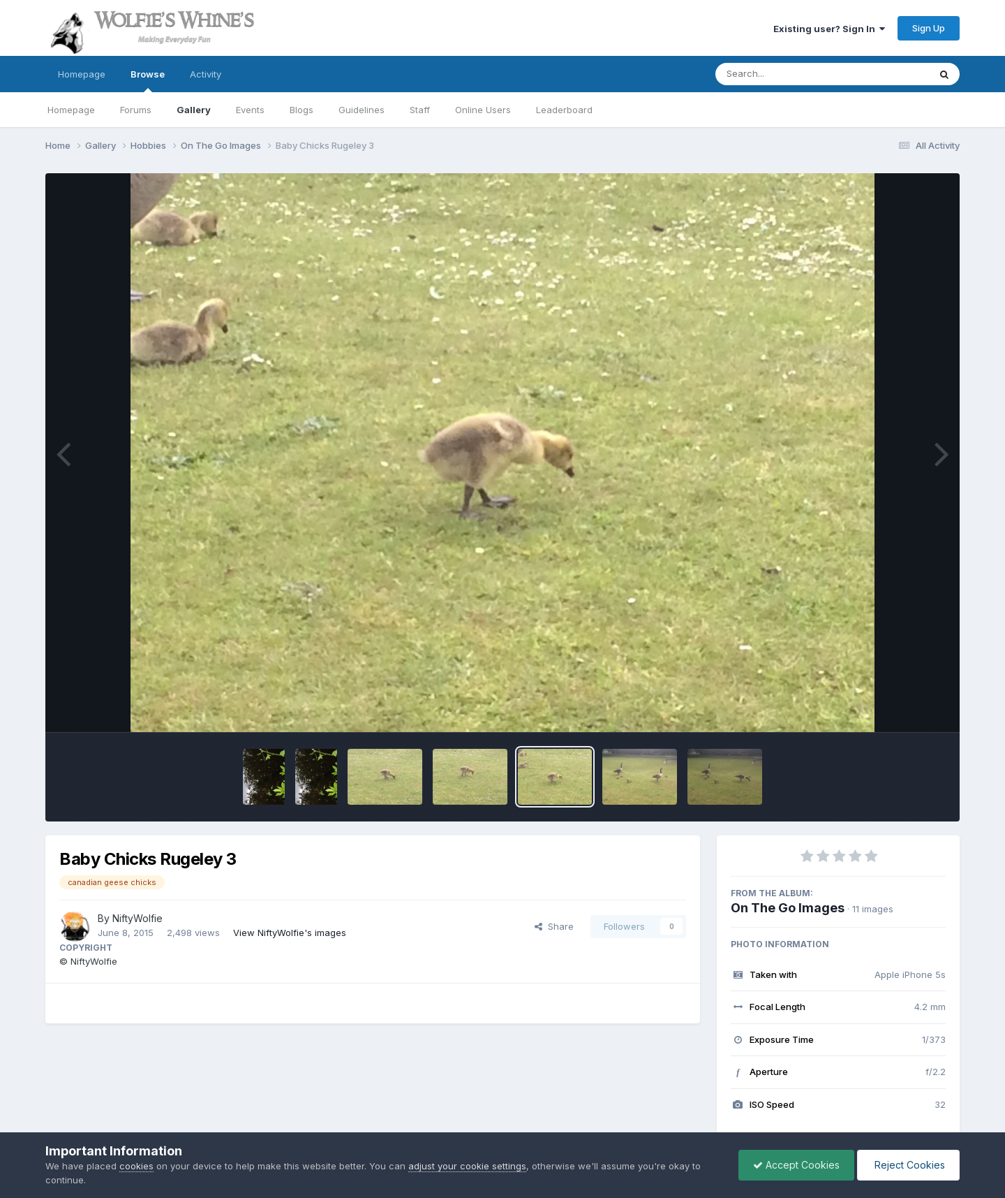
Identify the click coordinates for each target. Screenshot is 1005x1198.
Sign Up (928, 28)
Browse (148, 80)
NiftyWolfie (137, 918)
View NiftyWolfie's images (289, 932)
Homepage (81, 74)
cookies (136, 1165)
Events (250, 109)
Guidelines (361, 109)
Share (554, 926)
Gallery (194, 109)
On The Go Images (787, 907)
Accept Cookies (796, 1165)
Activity (205, 74)
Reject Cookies (908, 1165)
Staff (420, 109)
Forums (135, 109)
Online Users (483, 109)
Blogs (301, 109)
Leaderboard (564, 109)
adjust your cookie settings (467, 1165)
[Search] (784, 74)
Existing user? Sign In (829, 28)
